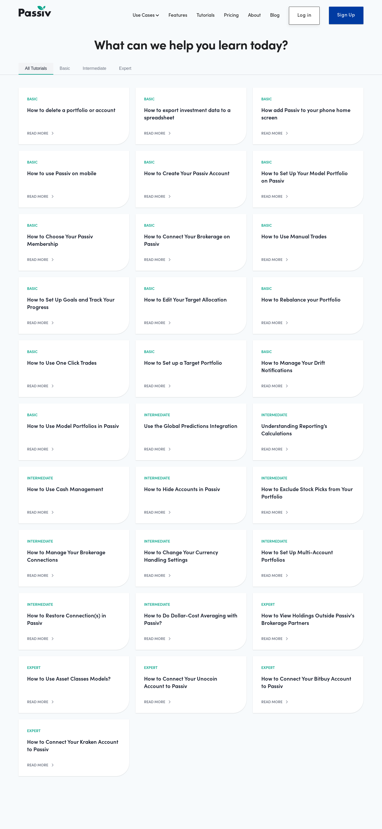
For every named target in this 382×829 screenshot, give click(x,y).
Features (177, 14)
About (254, 14)
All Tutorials (36, 68)
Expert (125, 68)
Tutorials (206, 14)
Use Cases (146, 14)
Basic (65, 68)
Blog (275, 14)
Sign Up (346, 14)
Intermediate (94, 68)
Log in (304, 14)
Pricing (231, 14)
